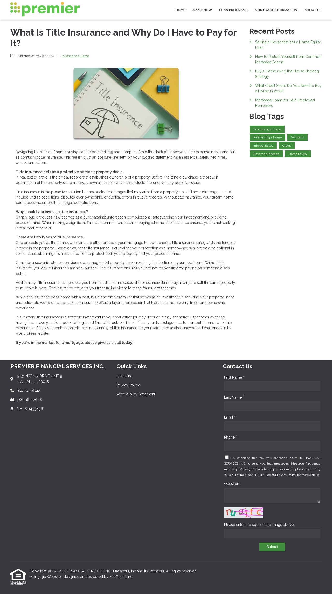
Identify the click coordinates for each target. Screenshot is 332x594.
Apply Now (202, 10)
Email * (230, 417)
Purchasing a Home (75, 56)
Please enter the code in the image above (259, 525)
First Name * (234, 377)
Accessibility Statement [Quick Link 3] (135, 394)
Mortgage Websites (47, 577)
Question (231, 484)
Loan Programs (233, 10)
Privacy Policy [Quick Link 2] (128, 385)
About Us (313, 10)
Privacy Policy (286, 475)
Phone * (230, 437)
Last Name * (234, 397)
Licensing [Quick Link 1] (124, 376)
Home (180, 10)
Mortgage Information (276, 10)
